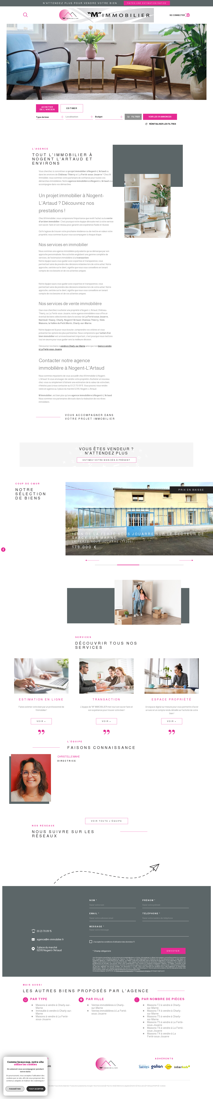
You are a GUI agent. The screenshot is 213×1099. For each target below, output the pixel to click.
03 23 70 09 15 (44, 931)
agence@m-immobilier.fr (50, 939)
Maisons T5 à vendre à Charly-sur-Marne (164, 1018)
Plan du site (110, 1086)
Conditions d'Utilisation (143, 971)
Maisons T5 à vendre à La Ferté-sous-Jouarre (165, 1023)
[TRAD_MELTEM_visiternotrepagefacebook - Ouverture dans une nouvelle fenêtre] (3, 549)
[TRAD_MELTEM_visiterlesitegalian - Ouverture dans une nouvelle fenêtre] (157, 1066)
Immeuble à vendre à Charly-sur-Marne (54, 1012)
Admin (133, 1086)
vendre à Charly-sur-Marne (72, 350)
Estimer (71, 108)
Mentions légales (123, 1086)
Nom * (93, 900)
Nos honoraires (99, 1086)
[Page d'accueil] (106, 15)
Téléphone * (151, 913)
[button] (191, 560)
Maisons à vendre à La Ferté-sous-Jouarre (52, 1018)
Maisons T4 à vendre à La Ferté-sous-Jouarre (161, 1035)
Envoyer (173, 951)
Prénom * (148, 900)
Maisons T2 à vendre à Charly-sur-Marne (164, 1006)
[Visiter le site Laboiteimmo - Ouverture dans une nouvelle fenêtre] (32, 1086)
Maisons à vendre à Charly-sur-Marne (53, 1006)
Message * (96, 926)
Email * (94, 913)
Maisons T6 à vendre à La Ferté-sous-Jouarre (165, 1029)
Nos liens (141, 1086)
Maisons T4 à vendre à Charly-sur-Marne (164, 1012)
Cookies (162, 1086)
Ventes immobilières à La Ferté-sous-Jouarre (109, 1012)
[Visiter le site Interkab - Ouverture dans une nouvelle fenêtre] (182, 1066)
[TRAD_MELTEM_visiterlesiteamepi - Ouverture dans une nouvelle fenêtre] (144, 1067)
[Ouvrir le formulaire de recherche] (133, 117)
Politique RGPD (152, 1086)
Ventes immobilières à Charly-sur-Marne (107, 1006)
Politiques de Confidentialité (124, 971)
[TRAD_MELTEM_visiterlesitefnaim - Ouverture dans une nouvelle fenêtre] (168, 1066)
